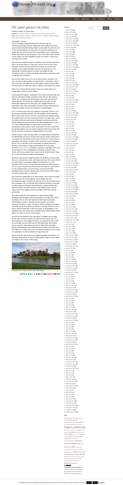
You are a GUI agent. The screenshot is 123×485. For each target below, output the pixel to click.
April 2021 (69, 128)
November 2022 (70, 102)
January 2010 (70, 403)
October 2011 (70, 366)
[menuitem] (76, 19)
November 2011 (70, 364)
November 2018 (70, 189)
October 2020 (70, 141)
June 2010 (69, 392)
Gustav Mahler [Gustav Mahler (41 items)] (68, 434)
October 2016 (70, 244)
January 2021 (70, 135)
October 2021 (70, 117)
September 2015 (71, 272)
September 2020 (71, 143)
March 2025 (69, 58)
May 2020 (69, 152)
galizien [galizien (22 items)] (79, 432)
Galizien (42, 33)
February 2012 (70, 357)
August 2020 (69, 145)
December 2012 (70, 338)
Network (109, 19)
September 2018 (71, 193)
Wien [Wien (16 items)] (77, 463)
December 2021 (70, 113)
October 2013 (70, 318)
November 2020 (70, 139)
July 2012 (69, 346)
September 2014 (71, 296)
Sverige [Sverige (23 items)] (75, 460)
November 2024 (70, 67)
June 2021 (69, 124)
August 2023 (69, 93)
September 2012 (71, 344)
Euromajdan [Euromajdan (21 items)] (78, 430)
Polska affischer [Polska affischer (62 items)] (79, 454)
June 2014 (69, 300)
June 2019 (69, 174)
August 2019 (69, 172)
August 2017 (69, 222)
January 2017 (70, 237)
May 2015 (69, 279)
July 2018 (69, 198)
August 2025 (69, 47)
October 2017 (70, 217)
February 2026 (70, 34)
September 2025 (71, 45)
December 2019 (70, 163)
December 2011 (70, 362)
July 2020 (69, 148)
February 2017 (70, 235)
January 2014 (70, 311)
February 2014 (70, 309)
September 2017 (71, 220)
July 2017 (69, 224)
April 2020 (69, 154)
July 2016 (69, 250)
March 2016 (69, 259)
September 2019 (71, 169)
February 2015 (70, 285)
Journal (76, 19)
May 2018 (69, 202)
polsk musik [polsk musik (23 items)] (67, 456)
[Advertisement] (95, 56)
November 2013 (70, 316)
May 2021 (69, 126)
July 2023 (69, 95)
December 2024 (70, 65)
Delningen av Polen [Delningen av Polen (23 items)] (69, 430)
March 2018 (69, 207)
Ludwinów (45, 36)
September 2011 (71, 368)
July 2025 (69, 49)
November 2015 (70, 268)
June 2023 (69, 97)
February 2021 (70, 132)
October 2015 (70, 270)
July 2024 (69, 71)
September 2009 (71, 412)
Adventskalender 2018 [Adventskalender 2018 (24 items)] (69, 418)
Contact (94, 19)
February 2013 (70, 333)
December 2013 (70, 314)
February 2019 (70, 183)
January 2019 (70, 185)
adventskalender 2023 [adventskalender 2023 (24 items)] (72, 424)
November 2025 (70, 41)
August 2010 (69, 388)
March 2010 (69, 399)
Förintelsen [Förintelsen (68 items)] (73, 432)
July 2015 (69, 274)
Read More (101, 482)
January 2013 (70, 335)
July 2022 (69, 104)
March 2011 (69, 377)
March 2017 (69, 233)
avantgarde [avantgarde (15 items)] (80, 424)
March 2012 (69, 355)
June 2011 (69, 370)
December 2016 (70, 239)
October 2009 (70, 410)
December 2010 (70, 381)
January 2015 (70, 287)
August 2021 (69, 119)
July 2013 (69, 322)
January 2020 (70, 161)
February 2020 (70, 159)
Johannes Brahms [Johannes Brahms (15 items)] (76, 434)
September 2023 (71, 91)
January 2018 (70, 211)
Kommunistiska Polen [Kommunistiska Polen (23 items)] (69, 441)
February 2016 (70, 261)
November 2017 (70, 215)
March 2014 (69, 307)
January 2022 (70, 111)
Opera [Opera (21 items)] (77, 449)
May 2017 (69, 228)
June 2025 (69, 52)
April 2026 (69, 30)
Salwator (28, 38)
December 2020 (70, 137)
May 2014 (69, 303)
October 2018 (70, 191)
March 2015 (69, 283)
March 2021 (69, 130)
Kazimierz (28, 36)
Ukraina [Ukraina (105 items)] (67, 463)
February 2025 (70, 60)
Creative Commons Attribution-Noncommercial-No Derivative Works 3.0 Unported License (73, 471)
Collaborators (118, 19)
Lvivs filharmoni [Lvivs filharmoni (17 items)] (78, 447)
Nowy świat (15, 38)
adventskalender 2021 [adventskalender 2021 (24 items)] (69, 422)
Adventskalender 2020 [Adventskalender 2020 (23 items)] (72, 420)
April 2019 (69, 178)
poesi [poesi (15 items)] (71, 452)
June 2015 (69, 276)
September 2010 (71, 386)
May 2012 (69, 351)
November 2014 (70, 292)
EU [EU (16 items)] (74, 430)
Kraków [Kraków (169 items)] (73, 443)
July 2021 (69, 121)
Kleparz (34, 36)
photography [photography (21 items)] (67, 452)
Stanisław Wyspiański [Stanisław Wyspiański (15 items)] (68, 460)
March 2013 (69, 331)
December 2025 (70, 38)
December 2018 (70, 187)
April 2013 (69, 329)
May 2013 (69, 327)
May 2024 (69, 76)
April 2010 (69, 397)
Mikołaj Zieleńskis (24, 147)
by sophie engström (24, 33)
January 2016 (70, 263)
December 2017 (70, 213)
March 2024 (69, 80)
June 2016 (69, 252)
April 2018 (69, 204)
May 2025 (69, 54)
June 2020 (69, 150)
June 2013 (69, 324)
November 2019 (70, 165)
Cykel (17, 36)
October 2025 (70, 43)
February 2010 (70, 401)
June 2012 (69, 348)
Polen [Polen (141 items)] (75, 452)
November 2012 (70, 340)
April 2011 (69, 375)
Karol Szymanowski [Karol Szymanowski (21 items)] (73, 438)
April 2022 (69, 108)
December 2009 (70, 405)
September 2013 (71, 320)
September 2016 (71, 246)
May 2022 (69, 106)
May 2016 (69, 255)
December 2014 (70, 289)
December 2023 (70, 84)
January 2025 (70, 63)
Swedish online (85, 19)
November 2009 (70, 407)
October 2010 (70, 383)
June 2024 (69, 73)
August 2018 (69, 196)
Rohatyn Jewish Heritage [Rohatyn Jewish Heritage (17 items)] (75, 456)
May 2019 (69, 176)
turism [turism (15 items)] (78, 460)
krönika (52, 33)
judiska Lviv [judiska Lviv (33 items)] (71, 436)
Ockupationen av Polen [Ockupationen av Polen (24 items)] (70, 449)
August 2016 (69, 248)
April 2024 (69, 78)
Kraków (39, 36)
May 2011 (69, 372)
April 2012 (69, 353)
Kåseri (48, 33)
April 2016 (69, 257)
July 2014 (69, 298)
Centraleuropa (35, 33)
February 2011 (70, 379)
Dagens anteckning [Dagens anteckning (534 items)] (74, 427)
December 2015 (70, 266)
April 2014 (69, 305)
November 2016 (70, 241)
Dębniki (22, 36)
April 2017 (69, 231)
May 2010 (69, 394)
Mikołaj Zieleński (54, 36)
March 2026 (69, 32)
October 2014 (70, 294)
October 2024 (70, 69)
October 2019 (70, 167)
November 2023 (70, 86)
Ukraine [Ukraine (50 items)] (73, 463)
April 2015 (69, 281)
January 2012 (70, 359)
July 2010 (69, 390)
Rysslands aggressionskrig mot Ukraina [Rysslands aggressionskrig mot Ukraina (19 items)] (73, 458)
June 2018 (69, 200)
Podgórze (22, 38)
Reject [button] (95, 482)
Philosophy (102, 19)
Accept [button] (89, 482)
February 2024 (70, 82)
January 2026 (70, 36)
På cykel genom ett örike (30, 27)
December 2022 (70, 100)
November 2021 (70, 115)
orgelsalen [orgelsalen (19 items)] (81, 449)
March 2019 (69, 180)
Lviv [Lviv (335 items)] (73, 446)
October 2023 (70, 89)
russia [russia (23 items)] (82, 456)
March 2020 (69, 156)
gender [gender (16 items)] (82, 432)
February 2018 (70, 209)
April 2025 (69, 56)
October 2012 (70, 342)
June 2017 (69, 226)
